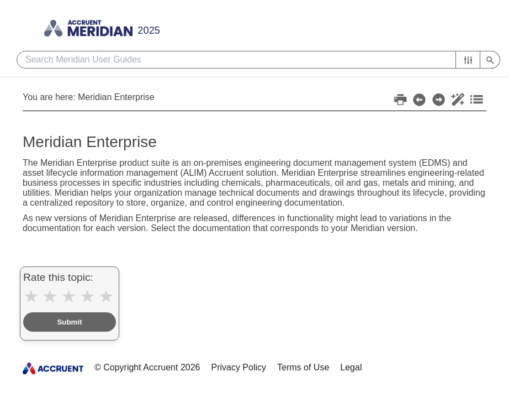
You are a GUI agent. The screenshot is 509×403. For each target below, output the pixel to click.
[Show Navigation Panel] (258, 25)
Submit (69, 322)
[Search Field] (258, 60)
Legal (351, 367)
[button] (467, 60)
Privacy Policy (238, 367)
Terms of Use (303, 367)
